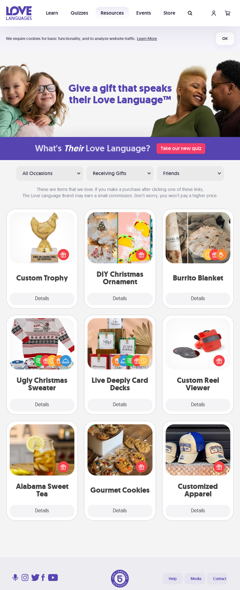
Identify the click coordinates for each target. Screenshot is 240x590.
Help (173, 578)
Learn (52, 13)
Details (42, 298)
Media (196, 578)
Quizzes (79, 13)
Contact (219, 578)
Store (169, 13)
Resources (112, 13)
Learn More (147, 38)
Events (143, 13)
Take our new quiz (181, 148)
